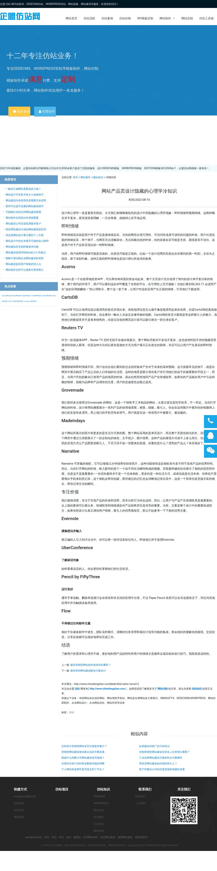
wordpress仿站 (33, 837)
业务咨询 (21, 111)
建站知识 (98, 177)
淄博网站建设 (125, 837)
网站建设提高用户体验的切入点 (23, 264)
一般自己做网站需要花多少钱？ (23, 188)
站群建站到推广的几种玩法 (154, 746)
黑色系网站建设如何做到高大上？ (158, 763)
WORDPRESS (101, 803)
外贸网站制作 (90, 837)
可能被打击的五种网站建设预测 (23, 212)
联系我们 (145, 789)
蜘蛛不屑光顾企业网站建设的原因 (25, 258)
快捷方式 (20, 789)
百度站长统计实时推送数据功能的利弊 (83, 763)
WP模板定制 (145, 18)
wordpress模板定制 (25, 796)
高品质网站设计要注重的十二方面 (25, 235)
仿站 (71, 712)
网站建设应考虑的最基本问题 (22, 246)
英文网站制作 (17, 296)
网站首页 (71, 18)
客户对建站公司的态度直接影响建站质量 (162, 769)
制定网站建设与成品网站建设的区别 (26, 229)
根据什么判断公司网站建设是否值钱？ (83, 757)
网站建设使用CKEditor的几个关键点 (26, 252)
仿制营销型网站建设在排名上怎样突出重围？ (164, 751)
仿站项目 (61, 789)
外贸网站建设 (107, 837)
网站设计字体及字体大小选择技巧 (25, 194)
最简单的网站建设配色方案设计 (88, 670)
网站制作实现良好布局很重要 (22, 217)
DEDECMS (99, 796)
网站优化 (99, 810)
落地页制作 (141, 837)
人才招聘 (140, 803)
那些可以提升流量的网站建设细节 (25, 206)
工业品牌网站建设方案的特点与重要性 (160, 757)
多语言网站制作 (47, 296)
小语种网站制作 (36, 296)
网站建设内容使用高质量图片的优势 (26, 200)
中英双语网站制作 (18, 301)
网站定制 (187, 18)
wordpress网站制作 (30, 301)
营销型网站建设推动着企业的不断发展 (83, 751)
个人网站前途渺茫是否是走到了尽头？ (83, 769)
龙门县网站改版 (7, 296)
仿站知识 (103, 789)
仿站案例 (107, 18)
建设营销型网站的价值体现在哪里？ (90, 664)
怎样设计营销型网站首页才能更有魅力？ (84, 746)
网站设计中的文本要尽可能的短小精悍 (27, 240)
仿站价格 (125, 18)
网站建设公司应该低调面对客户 (23, 223)
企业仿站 (99, 823)
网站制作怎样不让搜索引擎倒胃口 (25, 269)
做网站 (77, 837)
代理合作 (47, 111)
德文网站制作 (26, 296)
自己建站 (99, 817)
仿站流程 (89, 18)
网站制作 (167, 18)
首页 (75, 177)
